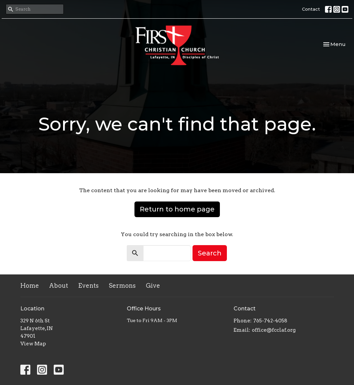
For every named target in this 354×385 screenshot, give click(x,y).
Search (210, 253)
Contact (311, 9)
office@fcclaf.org (274, 330)
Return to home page (177, 209)
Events (88, 285)
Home (29, 285)
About (58, 285)
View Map (33, 344)
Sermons (122, 285)
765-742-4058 (270, 321)
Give (153, 285)
